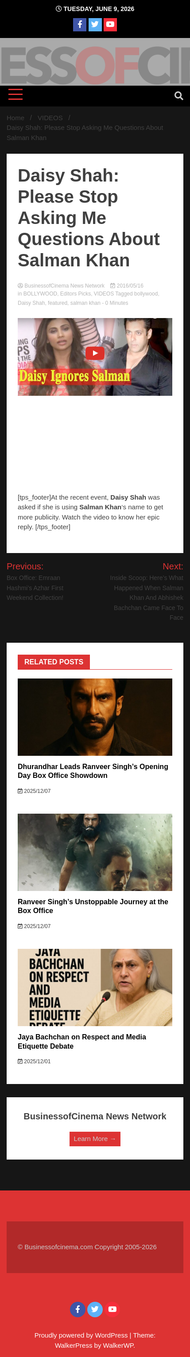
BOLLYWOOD (40, 294)
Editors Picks (75, 294)
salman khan (85, 303)
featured (57, 303)
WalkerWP (118, 1345)
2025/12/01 (34, 1061)
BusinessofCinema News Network (62, 286)
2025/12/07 (34, 791)
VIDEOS (104, 294)
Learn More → (95, 1138)
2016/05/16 (126, 286)
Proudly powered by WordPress (82, 1335)
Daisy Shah (31, 303)
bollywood (146, 294)
